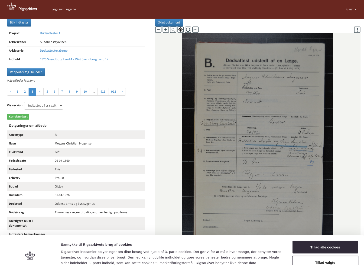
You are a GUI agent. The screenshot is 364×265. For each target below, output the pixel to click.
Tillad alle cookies (325, 222)
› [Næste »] (122, 91)
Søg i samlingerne (64, 9)
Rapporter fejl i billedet (26, 72)
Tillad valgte (325, 237)
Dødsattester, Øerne (54, 50)
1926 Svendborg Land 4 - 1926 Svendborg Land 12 (74, 59)
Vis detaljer (241, 253)
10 (85, 91)
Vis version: (15, 105)
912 (113, 91)
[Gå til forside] (24, 9)
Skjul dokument (169, 22)
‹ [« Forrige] (10, 91)
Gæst (350, 9)
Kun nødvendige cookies (325, 253)
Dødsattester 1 (50, 33)
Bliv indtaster (19, 22)
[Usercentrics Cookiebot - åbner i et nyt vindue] (30, 255)
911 (103, 91)
